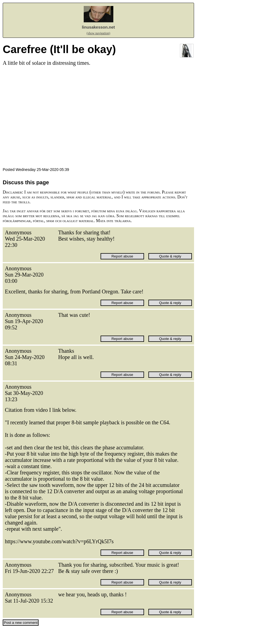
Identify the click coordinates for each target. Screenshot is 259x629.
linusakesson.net (98, 27)
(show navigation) (98, 33)
